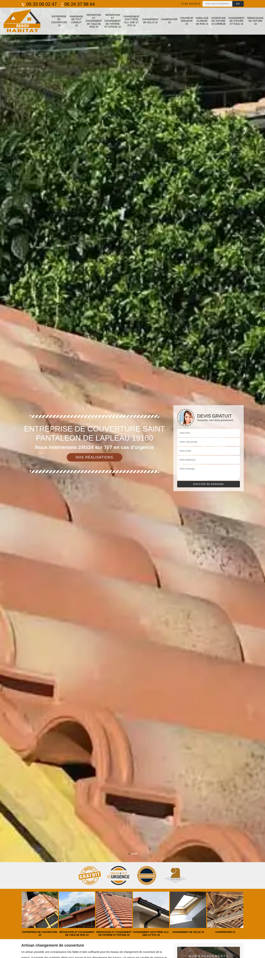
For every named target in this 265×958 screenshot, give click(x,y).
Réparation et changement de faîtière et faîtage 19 (113, 21)
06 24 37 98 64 (78, 4)
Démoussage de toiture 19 (255, 21)
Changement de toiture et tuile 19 (236, 21)
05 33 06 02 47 (39, 4)
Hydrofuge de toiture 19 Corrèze (218, 21)
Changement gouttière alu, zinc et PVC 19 (131, 21)
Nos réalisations (94, 457)
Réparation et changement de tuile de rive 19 (94, 21)
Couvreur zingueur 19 (186, 21)
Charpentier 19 (169, 21)
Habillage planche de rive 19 (202, 21)
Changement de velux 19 (150, 21)
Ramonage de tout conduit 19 (76, 21)
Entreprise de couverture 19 (59, 21)
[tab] (132, 479)
